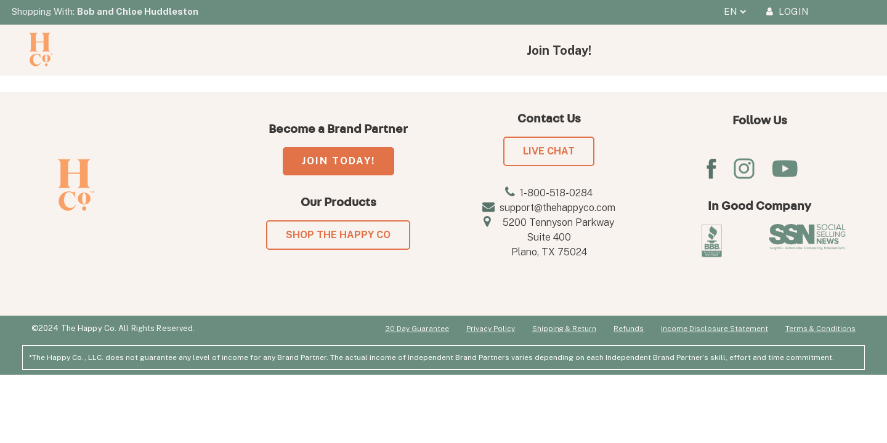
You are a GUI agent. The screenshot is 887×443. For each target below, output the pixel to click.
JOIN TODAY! (338, 161)
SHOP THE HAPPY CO (338, 235)
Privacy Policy (490, 328)
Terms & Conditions (820, 328)
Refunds (629, 328)
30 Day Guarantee (417, 328)
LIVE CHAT (549, 151)
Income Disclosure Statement (714, 328)
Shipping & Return (564, 328)
